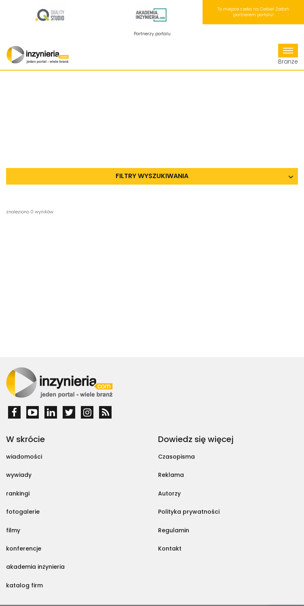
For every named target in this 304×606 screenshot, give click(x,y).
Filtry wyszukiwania (152, 176)
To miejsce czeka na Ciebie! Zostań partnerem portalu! (253, 12)
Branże (288, 55)
